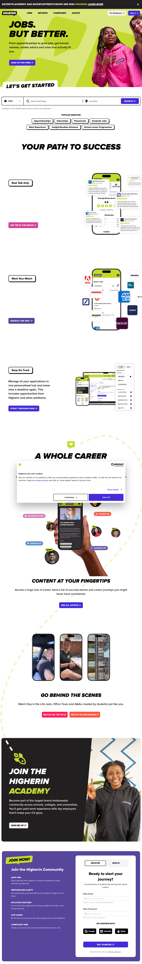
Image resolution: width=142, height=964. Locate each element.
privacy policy (41, 480)
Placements (80, 120)
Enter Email (88, 893)
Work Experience (37, 127)
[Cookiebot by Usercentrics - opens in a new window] (112, 465)
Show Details (113, 490)
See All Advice (71, 605)
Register (95, 863)
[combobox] (54, 101)
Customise (71, 497)
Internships (62, 120)
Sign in (115, 863)
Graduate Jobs (99, 120)
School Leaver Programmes (98, 127)
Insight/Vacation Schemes (65, 127)
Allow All (106, 497)
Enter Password (90, 909)
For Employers (117, 13)
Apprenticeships (42, 120)
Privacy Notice (115, 951)
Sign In (134, 13)
